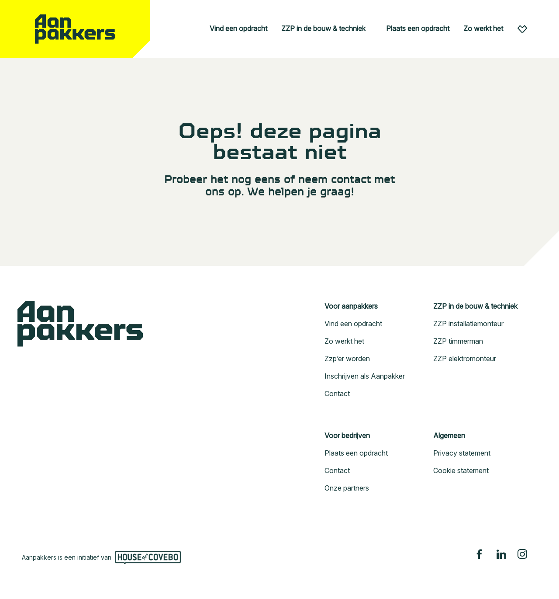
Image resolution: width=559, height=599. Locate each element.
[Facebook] (480, 554)
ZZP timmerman (458, 341)
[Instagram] (522, 554)
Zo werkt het (483, 28)
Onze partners (346, 488)
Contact (337, 393)
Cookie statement (461, 470)
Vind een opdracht (238, 28)
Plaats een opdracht (417, 28)
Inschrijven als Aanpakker (364, 376)
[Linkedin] (501, 554)
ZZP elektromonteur (464, 358)
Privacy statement (461, 453)
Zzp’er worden (347, 358)
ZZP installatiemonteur (468, 323)
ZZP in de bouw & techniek (323, 28)
